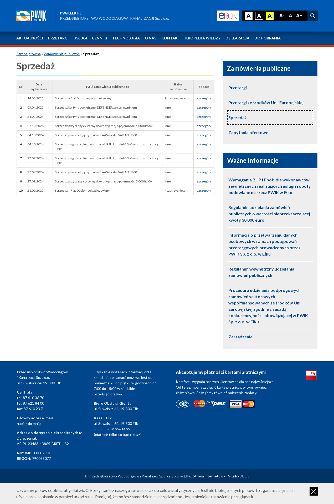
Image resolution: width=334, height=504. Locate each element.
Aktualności (29, 38)
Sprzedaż (237, 117)
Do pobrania (267, 38)
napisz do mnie (29, 423)
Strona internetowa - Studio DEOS (221, 476)
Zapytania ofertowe (248, 132)
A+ (299, 15)
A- (281, 15)
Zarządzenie (240, 336)
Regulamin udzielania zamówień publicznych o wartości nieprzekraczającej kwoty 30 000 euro (269, 213)
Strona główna (29, 54)
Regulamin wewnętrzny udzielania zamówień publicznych (261, 272)
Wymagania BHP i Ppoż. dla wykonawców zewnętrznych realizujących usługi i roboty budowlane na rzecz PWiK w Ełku (269, 186)
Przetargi (58, 38)
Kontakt (170, 38)
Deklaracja (237, 38)
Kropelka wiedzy (202, 38)
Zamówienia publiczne (62, 54)
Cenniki (99, 38)
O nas (150, 38)
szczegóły (204, 98)
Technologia (126, 38)
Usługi (80, 38)
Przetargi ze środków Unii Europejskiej (266, 102)
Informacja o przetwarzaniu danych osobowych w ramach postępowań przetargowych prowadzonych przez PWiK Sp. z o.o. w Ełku (264, 244)
